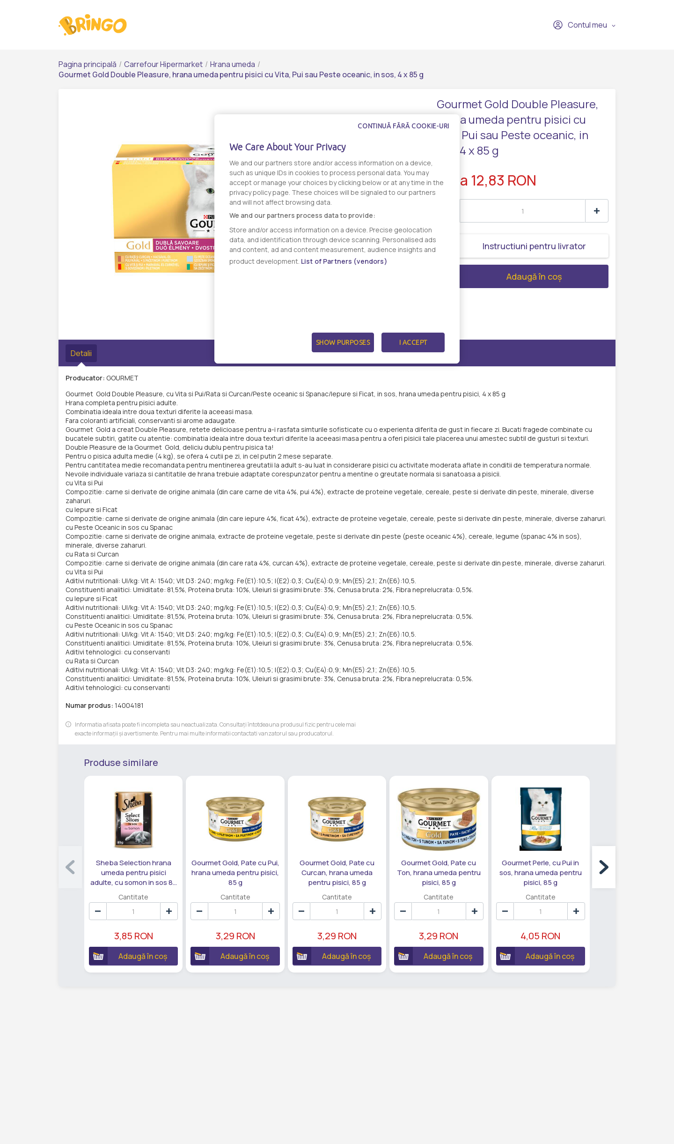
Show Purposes (343, 342)
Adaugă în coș (499, 276)
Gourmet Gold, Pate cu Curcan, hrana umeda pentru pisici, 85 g (337, 871)
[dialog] (337, 239)
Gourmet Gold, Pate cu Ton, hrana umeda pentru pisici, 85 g (439, 871)
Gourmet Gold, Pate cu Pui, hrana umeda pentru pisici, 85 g (235, 871)
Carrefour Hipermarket (163, 64)
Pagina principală (88, 64)
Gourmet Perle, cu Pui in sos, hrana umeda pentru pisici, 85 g (541, 871)
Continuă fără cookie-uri (403, 126)
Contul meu (580, 25)
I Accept (413, 342)
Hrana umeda (232, 64)
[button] (603, 867)
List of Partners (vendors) (344, 261)
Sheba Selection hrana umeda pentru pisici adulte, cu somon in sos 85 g (133, 872)
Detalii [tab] (81, 353)
